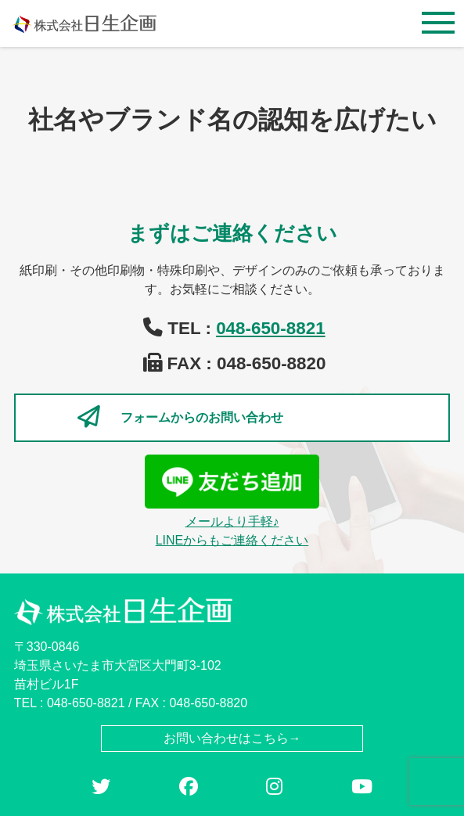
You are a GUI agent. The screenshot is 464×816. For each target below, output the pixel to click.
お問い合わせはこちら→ (232, 738)
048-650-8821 (270, 328)
